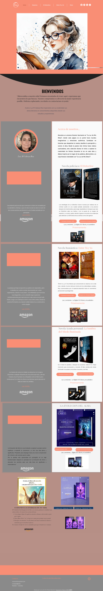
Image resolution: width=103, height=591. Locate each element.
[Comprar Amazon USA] (68, 221)
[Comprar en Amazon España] (88, 221)
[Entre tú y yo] (81, 5)
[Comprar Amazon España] (83, 508)
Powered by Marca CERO (62, 590)
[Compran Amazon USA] (63, 508)
